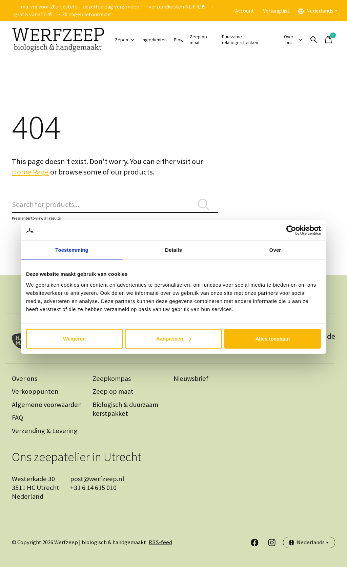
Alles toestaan (273, 338)
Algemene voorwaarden (47, 411)
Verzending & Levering (45, 437)
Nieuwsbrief (191, 385)
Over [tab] (275, 250)
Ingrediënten (165, 39)
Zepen (128, 39)
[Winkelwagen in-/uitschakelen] (339, 39)
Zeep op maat (219, 39)
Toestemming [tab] (71, 250)
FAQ (17, 424)
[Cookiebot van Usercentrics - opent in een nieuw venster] (291, 230)
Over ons (302, 40)
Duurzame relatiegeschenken (259, 40)
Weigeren (74, 338)
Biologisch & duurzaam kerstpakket (125, 416)
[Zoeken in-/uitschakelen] (324, 39)
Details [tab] (173, 250)
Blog (197, 39)
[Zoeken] (115, 208)
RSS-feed (160, 549)
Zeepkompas (112, 385)
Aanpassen (173, 338)
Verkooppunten (35, 398)
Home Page (30, 172)
